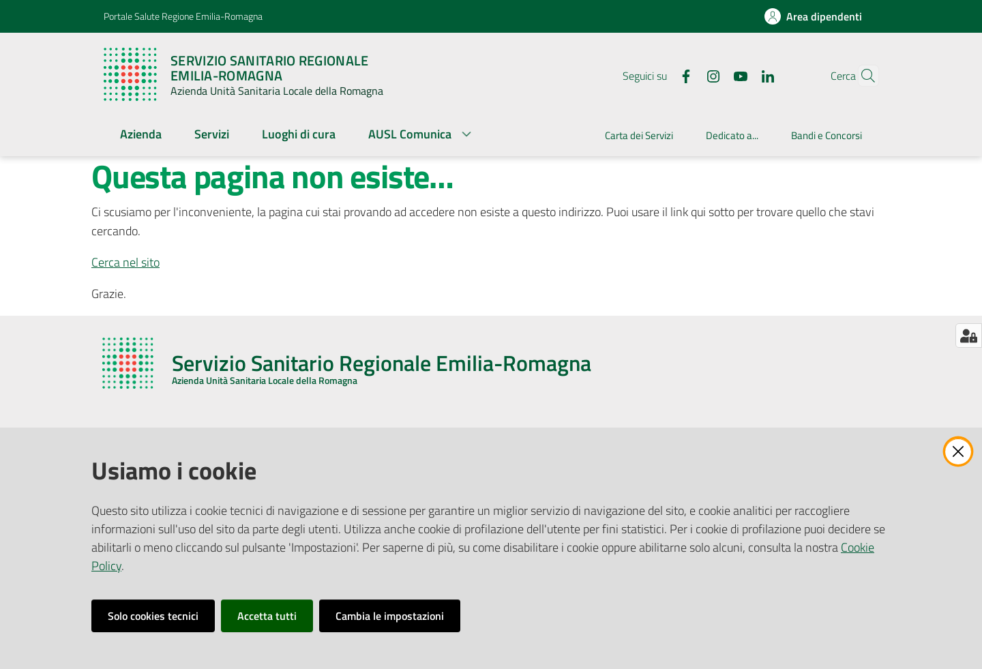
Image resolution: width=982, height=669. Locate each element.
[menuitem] (141, 135)
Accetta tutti (267, 616)
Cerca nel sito (125, 262)
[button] (862, 75)
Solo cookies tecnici (153, 616)
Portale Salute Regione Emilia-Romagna (183, 16)
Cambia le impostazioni (390, 616)
